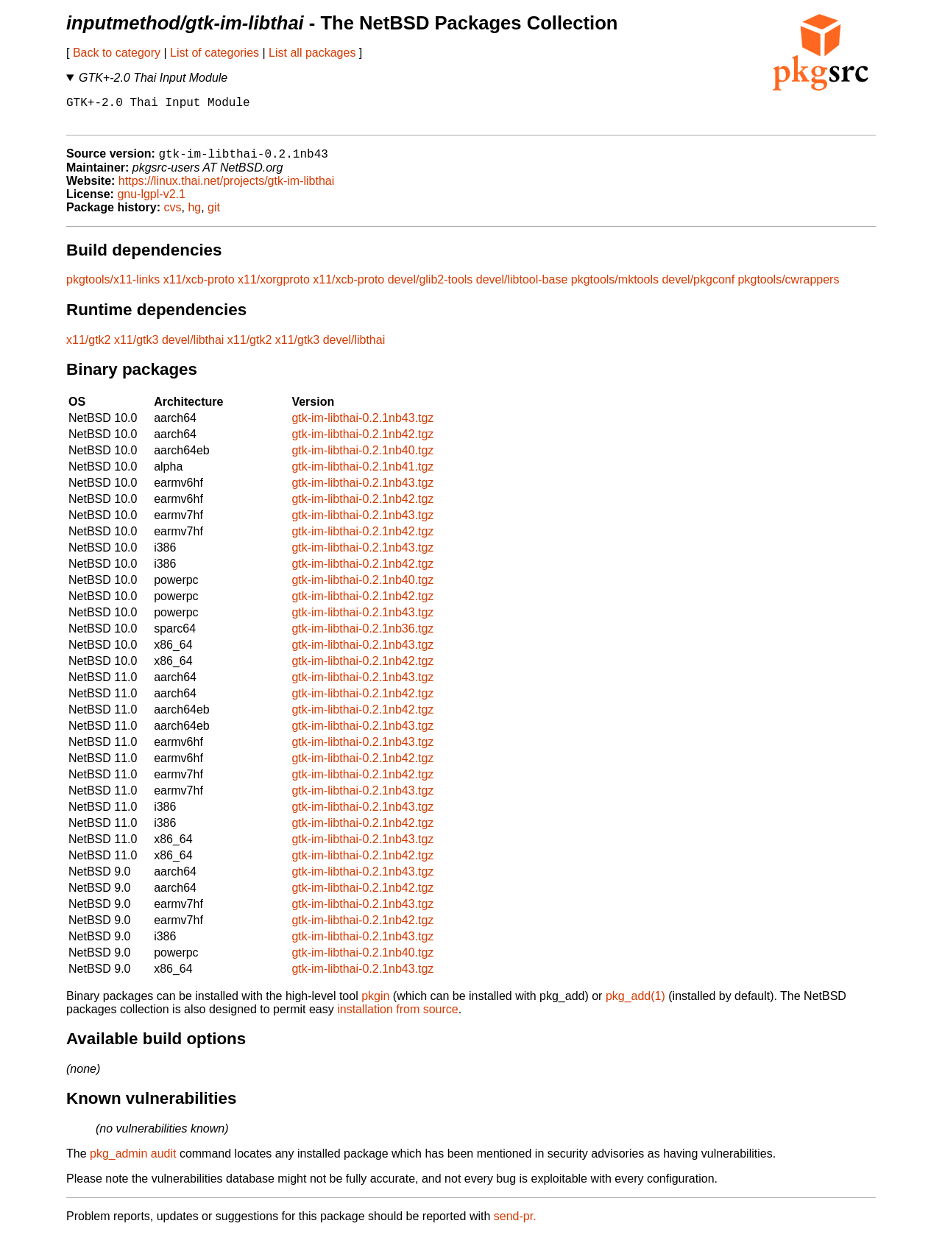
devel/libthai (193, 348)
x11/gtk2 (88, 348)
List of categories (214, 52)
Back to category (116, 52)
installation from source (397, 1017)
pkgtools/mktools (615, 287)
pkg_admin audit (133, 1161)
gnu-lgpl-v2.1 (151, 202)
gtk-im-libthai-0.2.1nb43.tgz (362, 426)
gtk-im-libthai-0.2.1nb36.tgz (362, 636)
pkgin (375, 1004)
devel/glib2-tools (430, 287)
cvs (173, 215)
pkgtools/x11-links (113, 287)
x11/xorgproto (274, 287)
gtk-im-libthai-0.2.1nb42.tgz (362, 442)
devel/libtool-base (522, 287)
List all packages (312, 52)
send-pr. (515, 1224)
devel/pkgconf (698, 287)
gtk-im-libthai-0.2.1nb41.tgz (362, 474)
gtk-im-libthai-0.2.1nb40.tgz (362, 458)
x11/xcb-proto (199, 287)
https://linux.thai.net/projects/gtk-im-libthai (226, 189)
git (214, 215)
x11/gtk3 (136, 348)
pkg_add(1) (635, 1004)
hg (194, 215)
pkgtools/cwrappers (789, 287)
